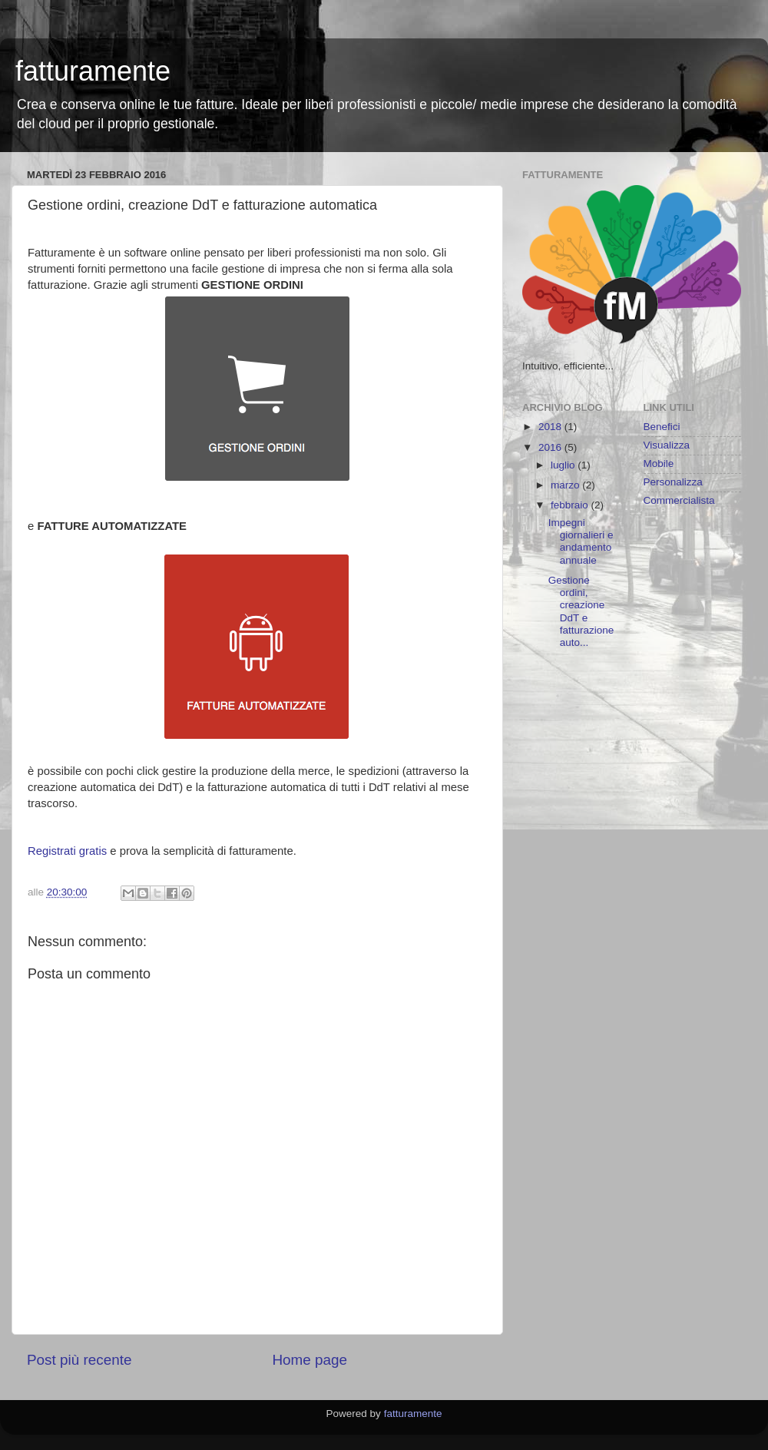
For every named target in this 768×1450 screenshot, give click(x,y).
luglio (564, 465)
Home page (309, 1360)
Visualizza (667, 445)
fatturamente (92, 71)
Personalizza (673, 482)
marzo (566, 485)
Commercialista (679, 500)
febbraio (571, 505)
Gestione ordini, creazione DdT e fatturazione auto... (581, 611)
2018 (551, 426)
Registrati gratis (67, 851)
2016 (551, 447)
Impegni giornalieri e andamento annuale (581, 541)
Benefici (662, 426)
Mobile (659, 463)
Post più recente (79, 1360)
